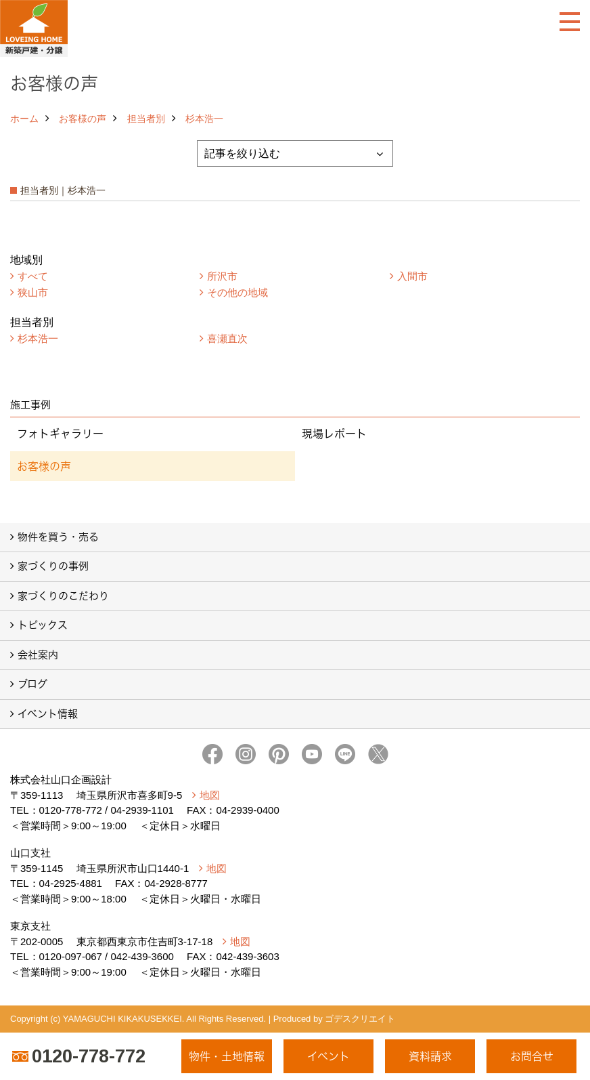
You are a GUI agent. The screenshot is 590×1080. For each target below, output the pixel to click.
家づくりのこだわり (63, 595)
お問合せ (531, 1056)
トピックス (43, 625)
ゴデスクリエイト (360, 1019)
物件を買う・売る (58, 537)
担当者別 (146, 118)
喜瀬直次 (227, 338)
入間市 (412, 276)
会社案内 (38, 654)
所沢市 (222, 276)
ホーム (24, 118)
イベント (328, 1056)
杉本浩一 (204, 118)
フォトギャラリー (60, 433)
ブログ (32, 684)
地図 (210, 795)
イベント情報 (48, 713)
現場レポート (334, 433)
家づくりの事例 (53, 566)
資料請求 (430, 1056)
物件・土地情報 (227, 1056)
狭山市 (33, 292)
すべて (33, 276)
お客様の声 (82, 118)
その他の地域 (237, 292)
